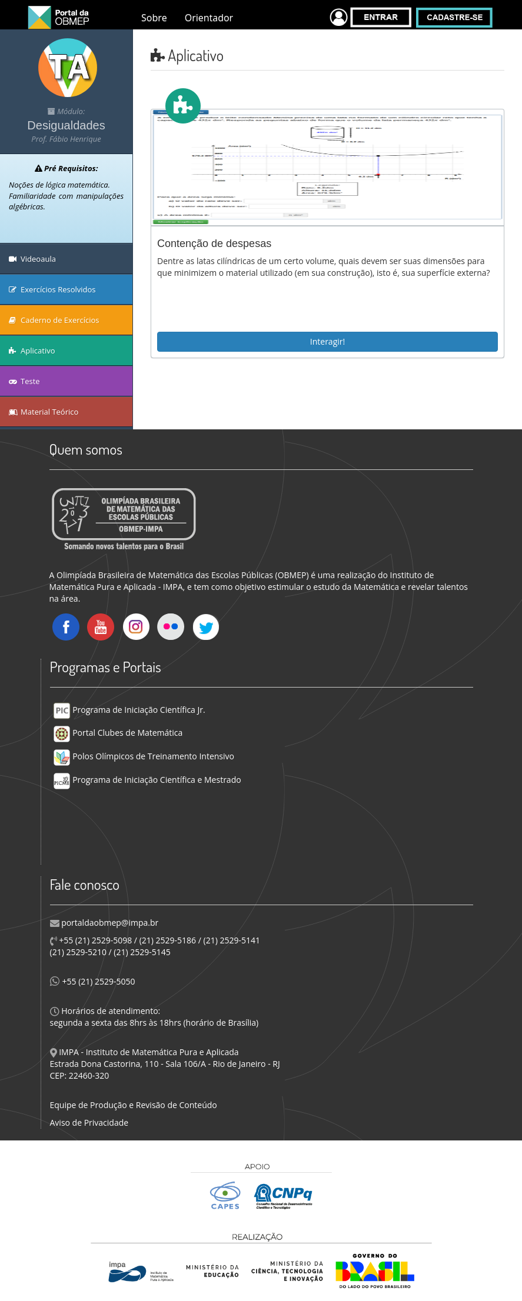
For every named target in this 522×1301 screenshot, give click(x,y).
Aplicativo (32, 350)
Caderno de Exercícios (54, 320)
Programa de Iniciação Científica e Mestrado (147, 779)
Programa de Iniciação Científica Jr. (129, 709)
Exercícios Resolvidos (52, 289)
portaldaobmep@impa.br (109, 922)
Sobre (154, 17)
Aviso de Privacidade (89, 1122)
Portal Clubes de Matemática (118, 732)
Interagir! (327, 341)
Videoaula (32, 258)
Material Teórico (43, 411)
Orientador (209, 17)
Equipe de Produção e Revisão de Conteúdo (133, 1104)
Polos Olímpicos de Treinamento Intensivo (143, 756)
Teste (24, 381)
